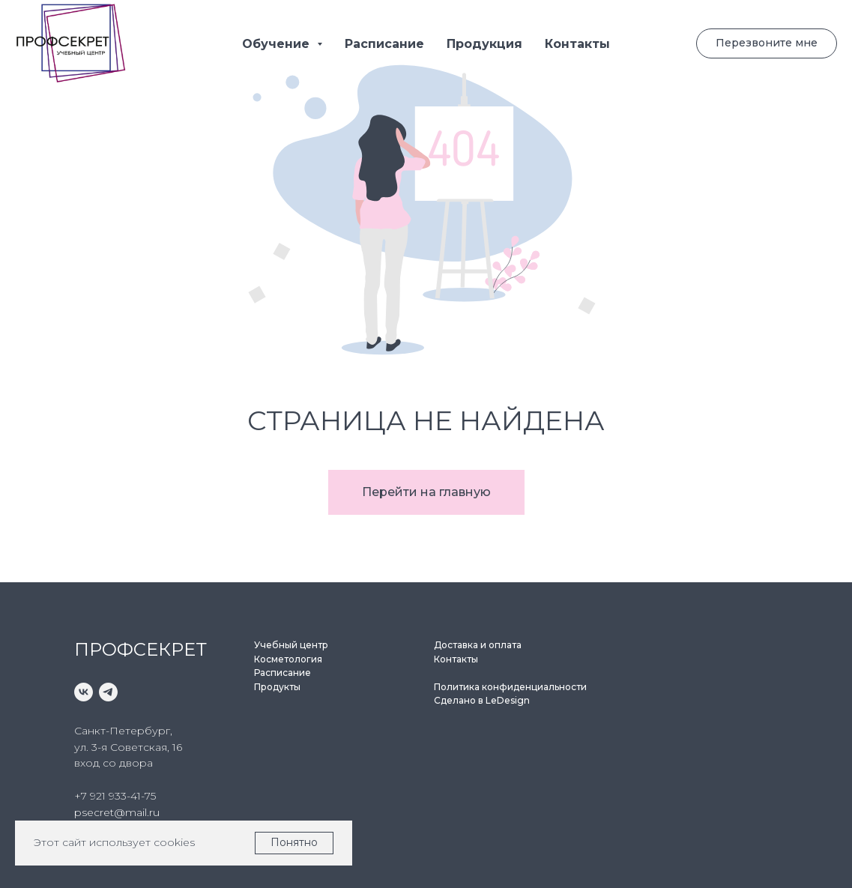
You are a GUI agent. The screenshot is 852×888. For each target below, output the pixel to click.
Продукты (277, 686)
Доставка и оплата (478, 644)
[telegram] (108, 692)
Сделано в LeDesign (482, 700)
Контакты (577, 44)
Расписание (384, 44)
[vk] (83, 692)
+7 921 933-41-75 (115, 796)
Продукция (484, 44)
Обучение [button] (277, 44)
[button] (766, 43)
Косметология (288, 659)
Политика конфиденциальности (510, 686)
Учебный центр (291, 644)
